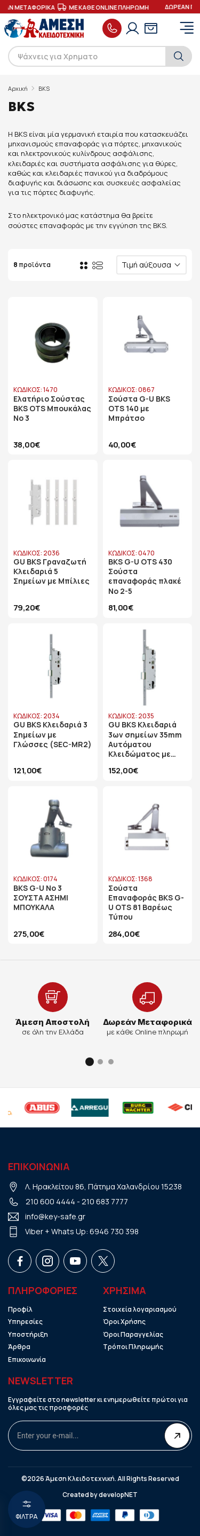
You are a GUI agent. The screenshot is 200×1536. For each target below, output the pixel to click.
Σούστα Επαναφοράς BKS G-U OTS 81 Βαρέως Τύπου (146, 902)
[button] (89, 1061)
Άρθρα (19, 1347)
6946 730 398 (114, 1231)
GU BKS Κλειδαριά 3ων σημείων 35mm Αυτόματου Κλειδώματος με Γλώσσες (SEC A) (145, 739)
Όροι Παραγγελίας (133, 1334)
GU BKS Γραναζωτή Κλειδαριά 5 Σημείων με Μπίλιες (51, 571)
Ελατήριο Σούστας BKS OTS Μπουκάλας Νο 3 (52, 408)
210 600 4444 (50, 1201)
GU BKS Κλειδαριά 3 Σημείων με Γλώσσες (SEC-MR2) (52, 734)
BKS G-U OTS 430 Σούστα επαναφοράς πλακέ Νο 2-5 (144, 576)
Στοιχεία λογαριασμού (140, 1309)
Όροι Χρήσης (124, 1322)
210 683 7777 (105, 1201)
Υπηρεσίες (25, 1322)
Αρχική (18, 88)
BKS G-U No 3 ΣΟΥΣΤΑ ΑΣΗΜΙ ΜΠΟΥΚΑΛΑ (40, 897)
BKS (44, 88)
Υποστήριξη (28, 1334)
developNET (118, 1495)
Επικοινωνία (27, 1359)
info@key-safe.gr (55, 1216)
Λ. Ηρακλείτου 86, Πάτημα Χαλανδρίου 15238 (103, 1186)
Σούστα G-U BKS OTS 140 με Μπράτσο (139, 408)
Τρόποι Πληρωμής (133, 1347)
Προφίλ (20, 1309)
